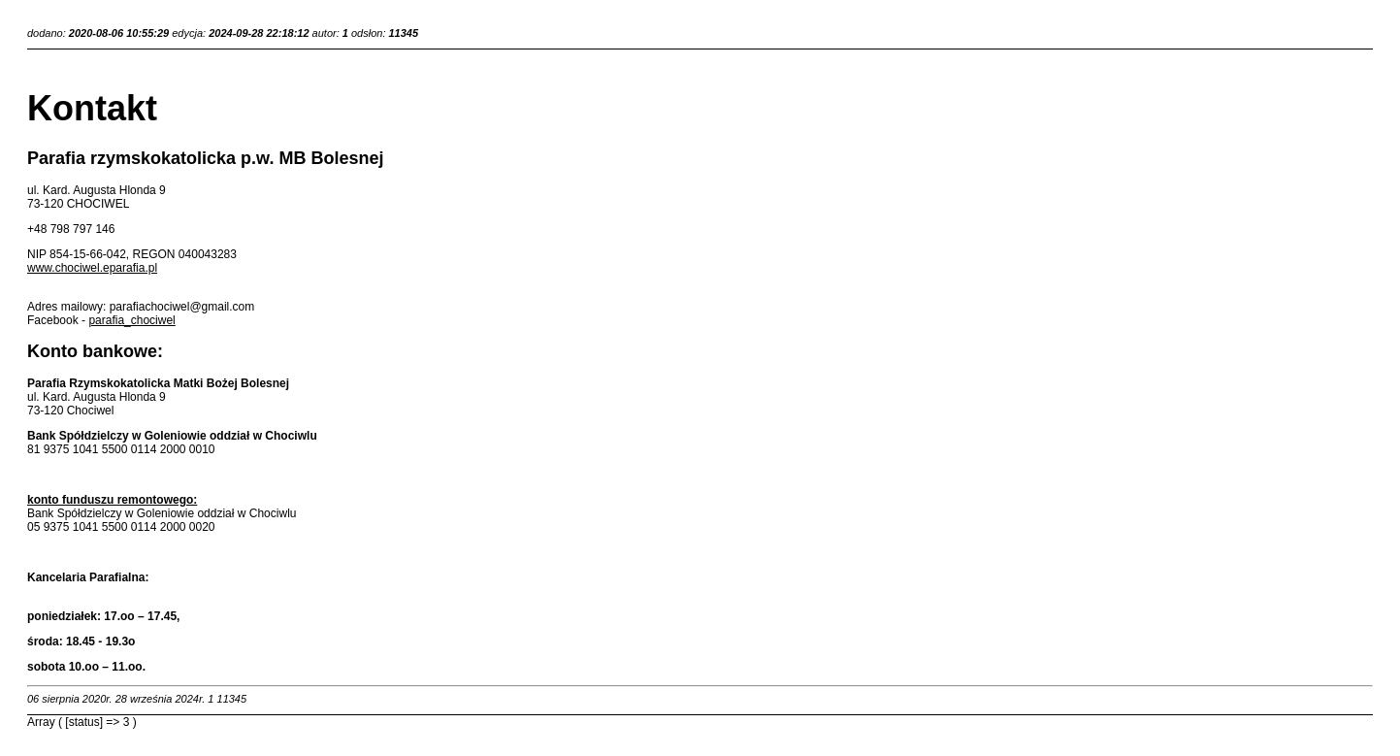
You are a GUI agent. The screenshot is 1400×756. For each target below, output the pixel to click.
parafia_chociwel (131, 320)
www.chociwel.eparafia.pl (92, 268)
